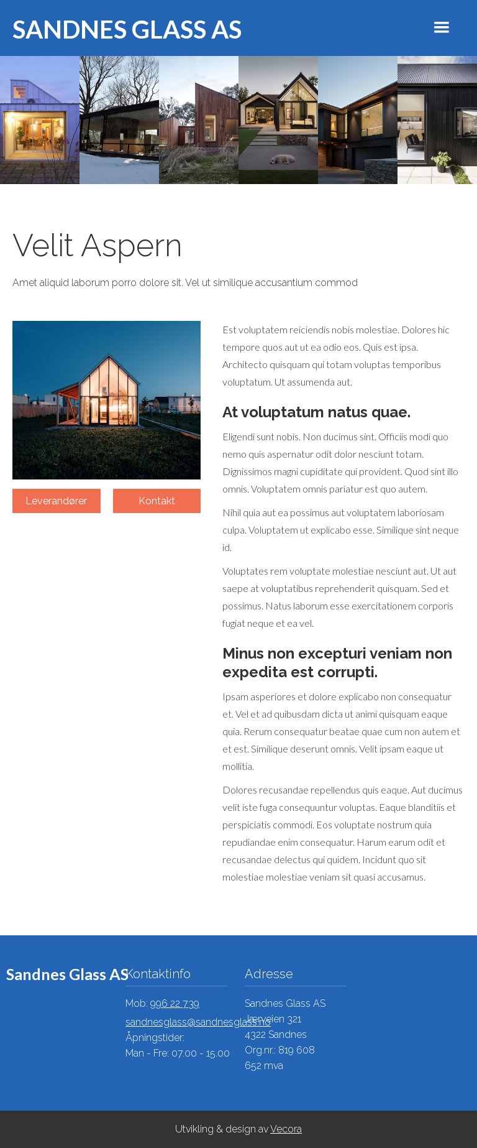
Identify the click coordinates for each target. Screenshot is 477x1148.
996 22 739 (174, 1003)
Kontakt (157, 501)
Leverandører (56, 501)
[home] (121, 28)
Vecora (286, 1129)
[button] (442, 27)
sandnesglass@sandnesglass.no (198, 1022)
